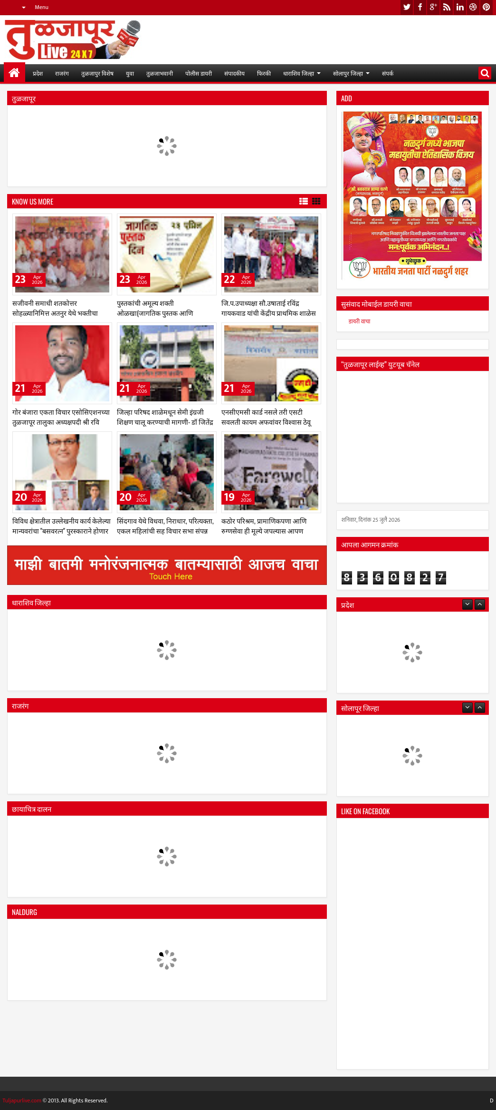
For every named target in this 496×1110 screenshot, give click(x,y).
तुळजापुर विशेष (97, 73)
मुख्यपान (14, 73)
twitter (407, 7)
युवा (130, 73)
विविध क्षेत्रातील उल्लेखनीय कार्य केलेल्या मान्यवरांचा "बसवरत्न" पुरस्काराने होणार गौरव (61, 530)
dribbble (473, 7)
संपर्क (387, 73)
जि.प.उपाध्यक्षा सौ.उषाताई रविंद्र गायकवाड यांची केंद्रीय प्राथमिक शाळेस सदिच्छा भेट (268, 313)
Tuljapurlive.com (21, 1100)
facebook (420, 7)
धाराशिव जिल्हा (298, 73)
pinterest (486, 7)
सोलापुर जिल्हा (348, 73)
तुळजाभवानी (159, 73)
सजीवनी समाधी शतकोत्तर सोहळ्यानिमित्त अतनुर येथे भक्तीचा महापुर (55, 313)
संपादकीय (234, 73)
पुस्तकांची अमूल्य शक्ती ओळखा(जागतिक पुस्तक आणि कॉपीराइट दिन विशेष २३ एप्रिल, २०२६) (163, 313)
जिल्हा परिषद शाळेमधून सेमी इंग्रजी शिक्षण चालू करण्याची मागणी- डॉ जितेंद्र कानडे (165, 422)
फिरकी (264, 73)
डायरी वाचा (360, 321)
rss (446, 7)
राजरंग (62, 73)
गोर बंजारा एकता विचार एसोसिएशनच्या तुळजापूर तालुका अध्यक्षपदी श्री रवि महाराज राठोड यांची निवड (61, 422)
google (433, 7)
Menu (41, 7)
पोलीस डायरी (198, 73)
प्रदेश (38, 73)
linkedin (460, 7)
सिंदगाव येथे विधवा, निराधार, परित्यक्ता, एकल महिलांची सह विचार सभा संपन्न (165, 526)
